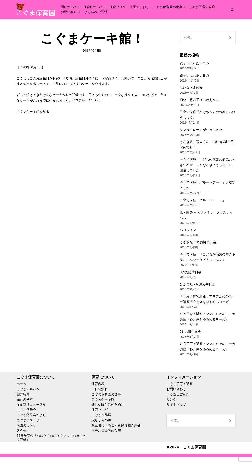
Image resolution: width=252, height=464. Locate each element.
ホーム (21, 390)
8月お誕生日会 (190, 277)
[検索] (232, 9)
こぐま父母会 (26, 416)
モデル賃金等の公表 (106, 437)
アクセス (23, 437)
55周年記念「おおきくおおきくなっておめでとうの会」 (51, 444)
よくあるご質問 (95, 12)
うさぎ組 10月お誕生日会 (198, 246)
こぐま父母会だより (31, 422)
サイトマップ (176, 411)
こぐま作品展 (101, 422)
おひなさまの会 (191, 88)
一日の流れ (99, 396)
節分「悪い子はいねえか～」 (201, 100)
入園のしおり (139, 7)
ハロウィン (188, 234)
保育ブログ (118, 7)
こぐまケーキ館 (102, 406)
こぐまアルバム (28, 396)
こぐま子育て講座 (202, 7)
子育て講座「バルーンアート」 (202, 203)
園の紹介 (23, 401)
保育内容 (98, 390)
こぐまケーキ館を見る (33, 112)
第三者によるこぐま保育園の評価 (116, 432)
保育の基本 (25, 406)
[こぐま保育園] (36, 9)
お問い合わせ (70, 12)
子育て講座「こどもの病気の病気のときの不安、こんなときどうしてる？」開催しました (207, 167)
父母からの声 (101, 427)
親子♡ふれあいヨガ (194, 63)
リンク (171, 406)
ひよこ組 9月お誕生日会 (197, 289)
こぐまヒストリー (30, 427)
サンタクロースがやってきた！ (202, 131)
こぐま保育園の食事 (106, 401)
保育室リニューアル (31, 411)
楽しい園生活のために (107, 411)
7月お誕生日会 (190, 338)
